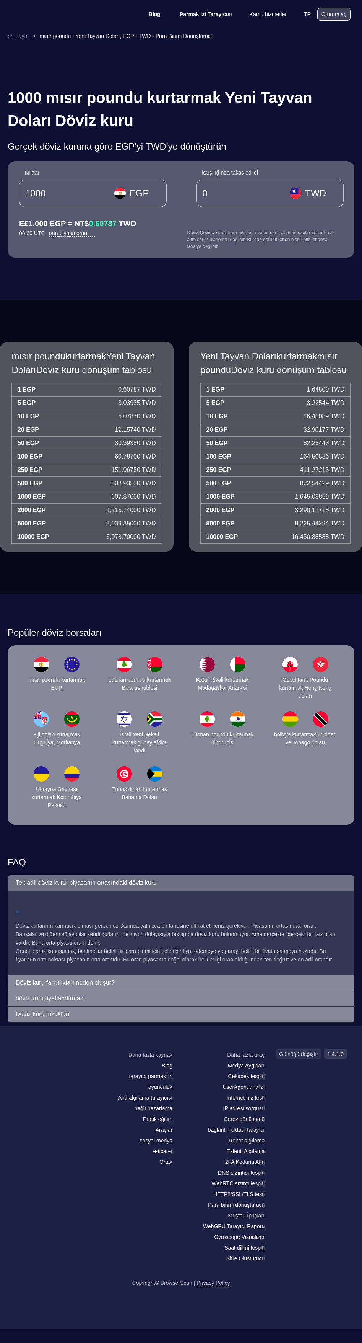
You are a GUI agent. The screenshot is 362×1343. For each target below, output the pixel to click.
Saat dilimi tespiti (244, 1248)
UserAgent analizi (243, 1087)
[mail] (24, 1069)
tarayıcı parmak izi (151, 1076)
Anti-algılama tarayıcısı (145, 1098)
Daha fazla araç (246, 1055)
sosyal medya (156, 1140)
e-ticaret (163, 1151)
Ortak (165, 1162)
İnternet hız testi (246, 1098)
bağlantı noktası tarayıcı (236, 1130)
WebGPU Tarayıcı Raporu (234, 1226)
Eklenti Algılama (246, 1151)
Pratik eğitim (157, 1119)
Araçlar (164, 1130)
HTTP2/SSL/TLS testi (239, 1194)
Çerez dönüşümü (244, 1119)
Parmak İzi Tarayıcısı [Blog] (201, 14)
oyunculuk (160, 1087)
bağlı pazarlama (153, 1108)
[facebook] (40, 1070)
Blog (150, 14)
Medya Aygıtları (246, 1065)
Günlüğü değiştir (298, 1054)
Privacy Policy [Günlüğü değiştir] (213, 1283)
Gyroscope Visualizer (239, 1237)
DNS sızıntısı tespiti (241, 1173)
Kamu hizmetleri (264, 14)
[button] (181, 883)
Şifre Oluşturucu (245, 1258)
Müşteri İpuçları (246, 1215)
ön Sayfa (18, 36)
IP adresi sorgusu (244, 1108)
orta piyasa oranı (72, 233)
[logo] (49, 14)
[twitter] (55, 1070)
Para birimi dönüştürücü (236, 1205)
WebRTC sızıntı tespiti (238, 1183)
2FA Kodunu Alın (245, 1162)
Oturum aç (333, 14)
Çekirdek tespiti (246, 1076)
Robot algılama (247, 1140)
